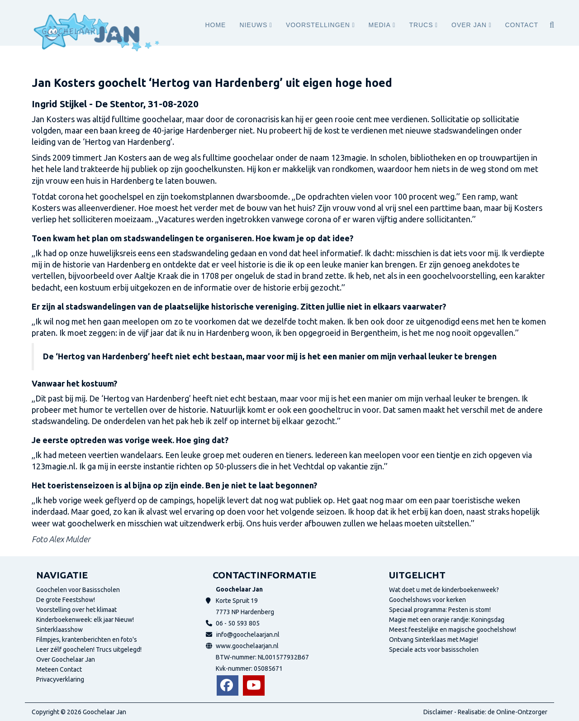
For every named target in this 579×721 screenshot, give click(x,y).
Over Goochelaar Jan (65, 659)
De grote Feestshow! (65, 599)
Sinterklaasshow (59, 629)
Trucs (421, 25)
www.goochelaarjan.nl (247, 645)
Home (215, 25)
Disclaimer (438, 712)
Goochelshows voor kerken (427, 599)
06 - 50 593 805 (238, 623)
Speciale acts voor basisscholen (434, 649)
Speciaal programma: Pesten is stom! (440, 609)
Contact (521, 25)
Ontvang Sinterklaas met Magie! (433, 639)
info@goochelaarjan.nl (248, 634)
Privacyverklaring (60, 679)
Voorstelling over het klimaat (76, 609)
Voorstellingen (318, 25)
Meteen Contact (59, 669)
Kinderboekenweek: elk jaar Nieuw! (85, 619)
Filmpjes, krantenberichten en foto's (86, 639)
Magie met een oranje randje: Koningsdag (446, 619)
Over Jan (469, 25)
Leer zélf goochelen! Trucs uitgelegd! (89, 649)
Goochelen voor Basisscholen (78, 589)
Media (380, 25)
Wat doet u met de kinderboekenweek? (444, 589)
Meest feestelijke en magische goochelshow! (452, 629)
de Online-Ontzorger (517, 712)
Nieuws (253, 25)
